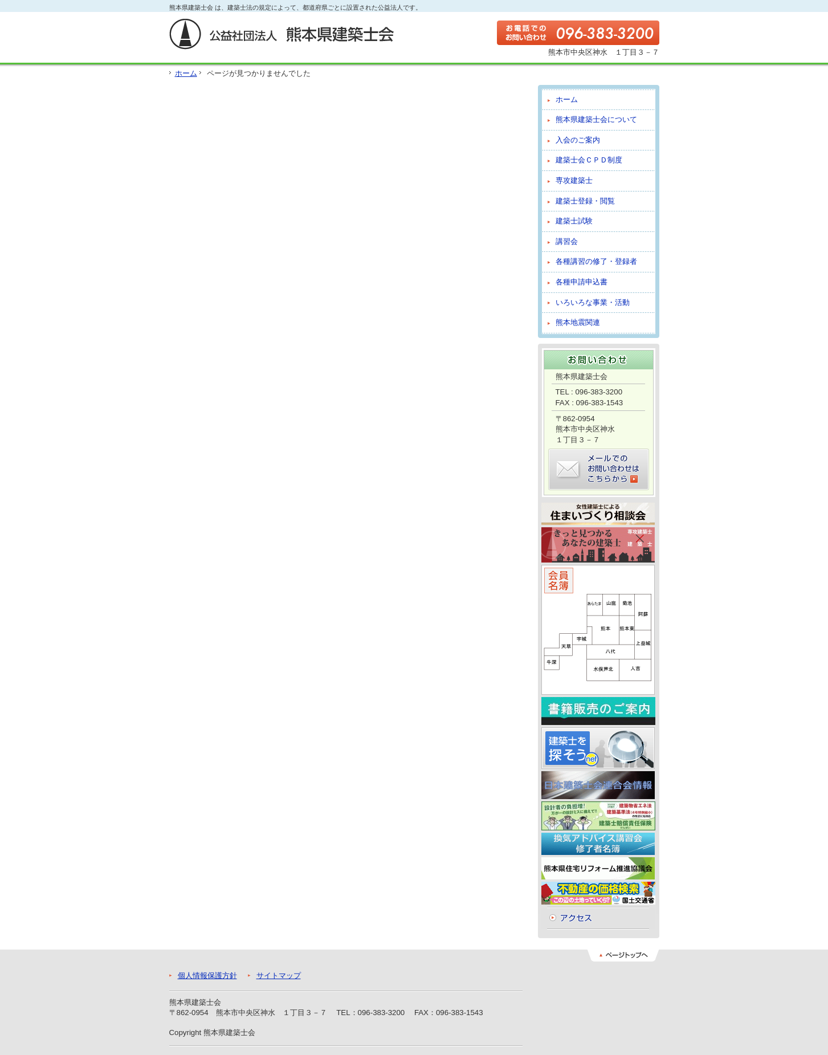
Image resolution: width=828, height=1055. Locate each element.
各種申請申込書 (581, 282)
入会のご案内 (578, 140)
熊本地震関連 (578, 322)
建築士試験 (574, 221)
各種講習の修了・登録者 (596, 261)
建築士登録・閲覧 (585, 201)
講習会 (567, 241)
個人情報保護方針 (207, 975)
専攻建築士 (574, 180)
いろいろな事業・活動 (593, 302)
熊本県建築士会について (596, 119)
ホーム (186, 73)
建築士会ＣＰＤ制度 (589, 160)
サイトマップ (278, 975)
